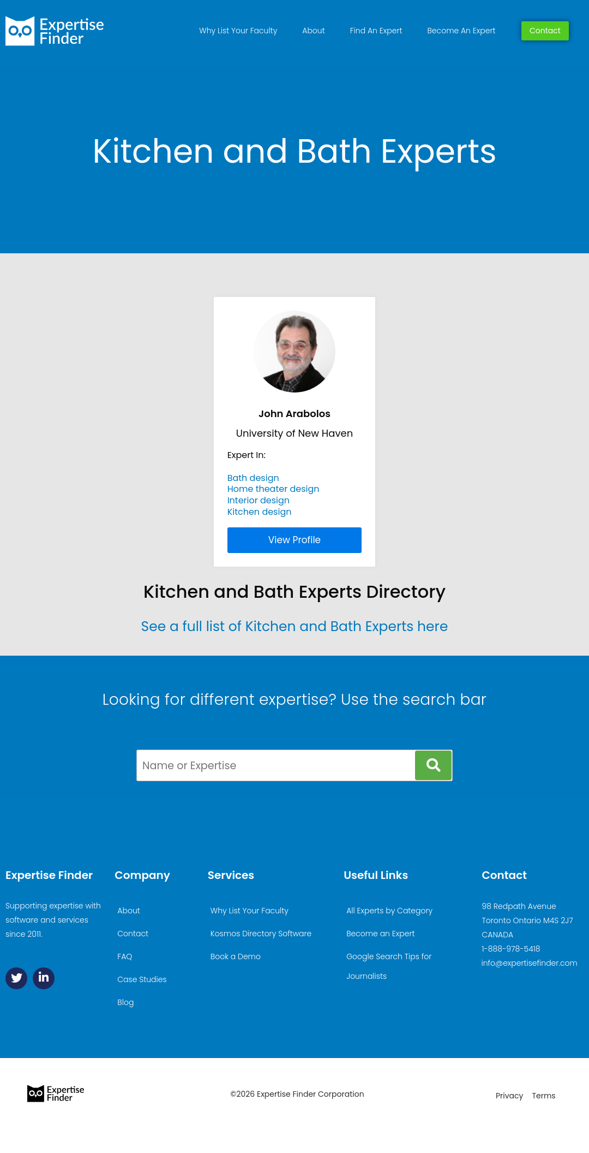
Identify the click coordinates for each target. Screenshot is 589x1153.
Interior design (258, 500)
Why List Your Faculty (238, 30)
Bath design (253, 478)
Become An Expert (462, 30)
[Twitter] (16, 978)
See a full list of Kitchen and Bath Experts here (294, 626)
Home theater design (273, 489)
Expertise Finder (49, 875)
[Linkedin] (44, 978)
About (313, 30)
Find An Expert (376, 30)
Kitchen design (259, 512)
